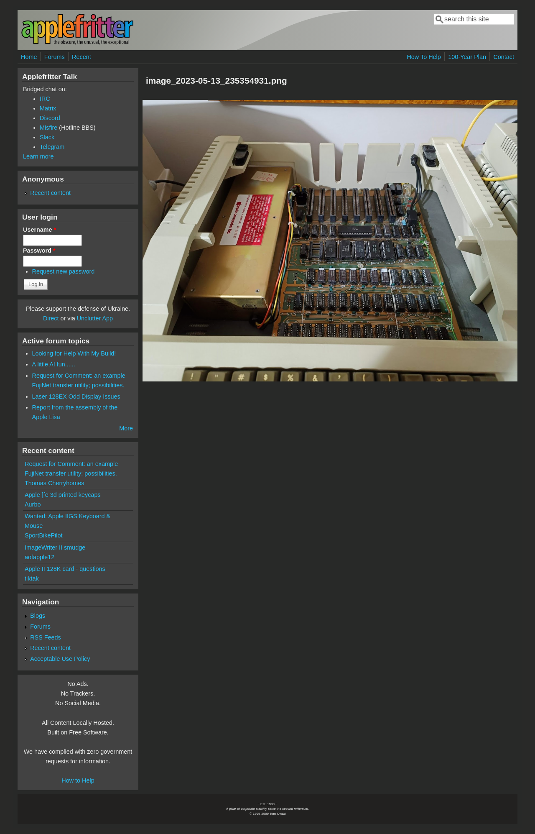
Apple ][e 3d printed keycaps (63, 494)
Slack (47, 137)
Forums (54, 57)
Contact (503, 57)
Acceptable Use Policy (60, 658)
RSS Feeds (45, 637)
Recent (81, 57)
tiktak (32, 578)
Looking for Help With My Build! (74, 353)
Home (29, 57)
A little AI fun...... (53, 364)
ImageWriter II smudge (55, 547)
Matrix (48, 108)
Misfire (48, 127)
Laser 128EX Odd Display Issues (76, 396)
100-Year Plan (467, 57)
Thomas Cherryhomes (54, 483)
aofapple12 (39, 557)
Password (39, 250)
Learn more (38, 156)
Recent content (50, 192)
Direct (51, 318)
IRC (45, 98)
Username (39, 229)
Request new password (63, 271)
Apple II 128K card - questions (65, 568)
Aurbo (33, 504)
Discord (50, 118)
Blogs (37, 615)
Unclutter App (95, 318)
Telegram (52, 146)
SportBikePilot (43, 535)
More (126, 428)
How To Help (424, 57)
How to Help (77, 780)
